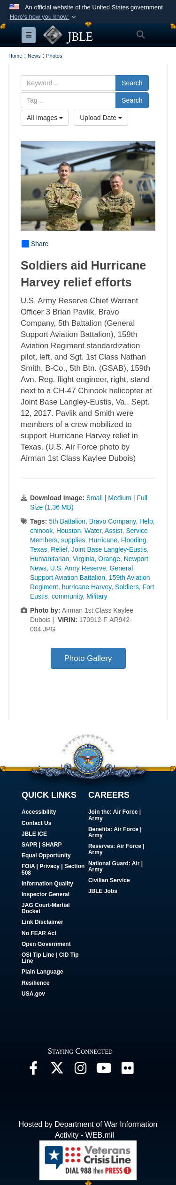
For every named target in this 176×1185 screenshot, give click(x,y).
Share (35, 244)
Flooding (133, 540)
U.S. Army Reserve (78, 568)
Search (132, 83)
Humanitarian (49, 558)
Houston (68, 530)
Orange (109, 558)
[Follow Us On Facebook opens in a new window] (33, 1070)
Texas (38, 549)
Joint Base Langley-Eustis (109, 549)
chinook (41, 530)
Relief (59, 549)
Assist (113, 530)
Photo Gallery (88, 658)
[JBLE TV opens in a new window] (103, 1070)
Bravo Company (112, 521)
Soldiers (127, 587)
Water (92, 530)
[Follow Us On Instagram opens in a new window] (80, 1070)
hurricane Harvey (87, 587)
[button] (43, 17)
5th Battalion (67, 521)
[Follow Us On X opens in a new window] (57, 1070)
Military (96, 596)
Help (146, 521)
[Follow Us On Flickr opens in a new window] (127, 1070)
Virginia (83, 558)
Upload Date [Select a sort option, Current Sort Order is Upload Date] (101, 117)
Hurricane (103, 540)
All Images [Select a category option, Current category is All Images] (45, 117)
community (67, 596)
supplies (73, 540)
